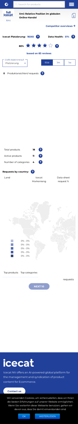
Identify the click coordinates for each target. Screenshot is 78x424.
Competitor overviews (61, 25)
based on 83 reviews (39, 53)
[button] (6, 4)
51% (67, 36)
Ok (24, 416)
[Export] (74, 15)
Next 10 (39, 286)
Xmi (8, 20)
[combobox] (5, 63)
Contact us (14, 391)
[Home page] (18, 362)
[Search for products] (39, 4)
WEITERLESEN (47, 416)
